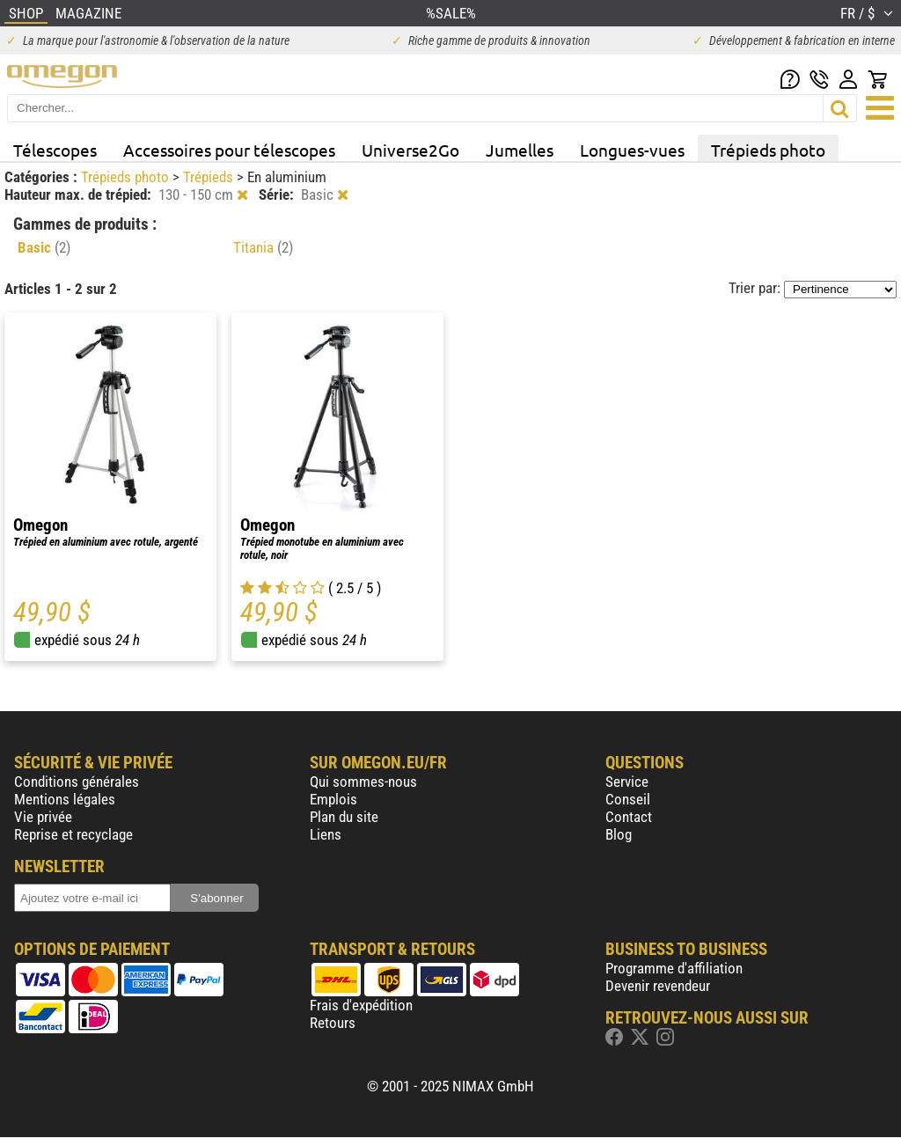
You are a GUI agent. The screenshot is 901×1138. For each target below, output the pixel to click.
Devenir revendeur (657, 986)
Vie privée (43, 817)
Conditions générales (76, 781)
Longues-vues (632, 149)
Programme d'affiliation (674, 968)
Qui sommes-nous (363, 781)
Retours (332, 1023)
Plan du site (344, 817)
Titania (263, 247)
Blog (618, 834)
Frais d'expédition (361, 1005)
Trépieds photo (768, 149)
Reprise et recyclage (73, 834)
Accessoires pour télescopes (229, 149)
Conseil (627, 799)
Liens (325, 834)
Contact (628, 817)
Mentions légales (64, 799)
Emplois (333, 799)
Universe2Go (410, 149)
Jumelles (519, 149)
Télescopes (55, 149)
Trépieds (210, 177)
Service (626, 781)
